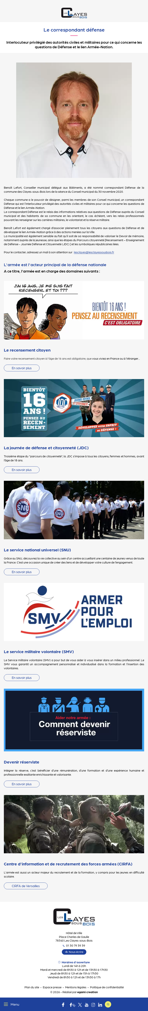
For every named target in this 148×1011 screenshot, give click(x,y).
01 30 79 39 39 (74, 945)
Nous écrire (76, 951)
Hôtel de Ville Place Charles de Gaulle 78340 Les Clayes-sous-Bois (74, 936)
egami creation (87, 992)
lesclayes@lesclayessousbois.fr (94, 252)
